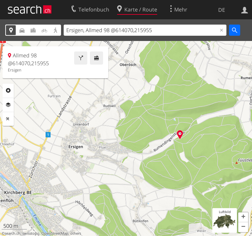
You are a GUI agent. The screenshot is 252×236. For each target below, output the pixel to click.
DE (221, 9)
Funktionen (8, 119)
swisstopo (30, 233)
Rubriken (8, 90)
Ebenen (8, 105)
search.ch (12, 233)
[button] (243, 217)
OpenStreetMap (54, 233)
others (75, 233)
